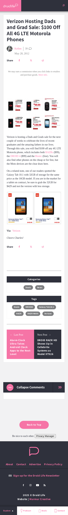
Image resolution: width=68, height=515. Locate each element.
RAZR (18, 313)
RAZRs (49, 152)
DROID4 (29, 307)
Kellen (14, 49)
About (9, 464)
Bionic (38, 156)
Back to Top (34, 424)
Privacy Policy (53, 464)
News (39, 287)
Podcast (25, 510)
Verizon (16, 230)
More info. (43, 75)
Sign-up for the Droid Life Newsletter (34, 475)
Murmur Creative (40, 499)
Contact (59, 510)
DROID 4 (15, 156)
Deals (42, 510)
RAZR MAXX (33, 313)
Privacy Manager (45, 436)
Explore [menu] (7, 510)
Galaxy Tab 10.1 (46, 307)
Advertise (35, 464)
